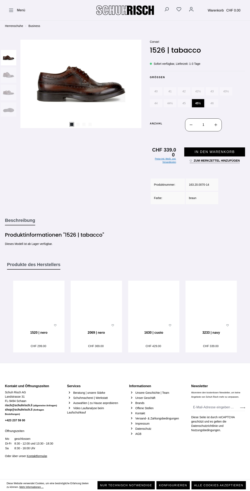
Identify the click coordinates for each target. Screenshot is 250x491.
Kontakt (140, 413)
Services (74, 386)
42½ (198, 91)
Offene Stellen (144, 408)
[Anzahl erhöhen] (215, 125)
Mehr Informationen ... (31, 487)
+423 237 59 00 (15, 420)
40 (156, 91)
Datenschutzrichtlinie (204, 425)
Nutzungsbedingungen (205, 430)
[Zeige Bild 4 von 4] (90, 124)
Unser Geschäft (145, 398)
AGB (138, 433)
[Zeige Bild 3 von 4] (84, 124)
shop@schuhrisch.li (24, 411)
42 (184, 91)
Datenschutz (143, 428)
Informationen (140, 386)
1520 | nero (39, 332)
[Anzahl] (203, 125)
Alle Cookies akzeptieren (218, 485)
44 (156, 103)
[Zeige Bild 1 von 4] (71, 124)
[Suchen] (166, 10)
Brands (139, 403)
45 (184, 103)
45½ (198, 103)
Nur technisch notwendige (126, 485)
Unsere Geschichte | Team (152, 392)
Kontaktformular (37, 456)
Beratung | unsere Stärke (89, 392)
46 (212, 103)
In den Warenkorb (215, 152)
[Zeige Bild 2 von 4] (78, 124)
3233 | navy (211, 332)
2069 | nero (96, 332)
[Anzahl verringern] (191, 125)
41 (170, 91)
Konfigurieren (173, 485)
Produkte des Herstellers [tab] (33, 264)
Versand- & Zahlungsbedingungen (157, 418)
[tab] (20, 220)
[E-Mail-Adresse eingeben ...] (215, 407)
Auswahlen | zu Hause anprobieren (95, 403)
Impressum (142, 423)
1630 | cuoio (153, 332)
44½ (170, 103)
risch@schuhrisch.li (31, 405)
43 (212, 91)
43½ (226, 91)
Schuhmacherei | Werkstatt (90, 398)
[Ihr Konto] (191, 10)
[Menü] (17, 10)
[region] (73, 84)
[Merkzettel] (179, 10)
